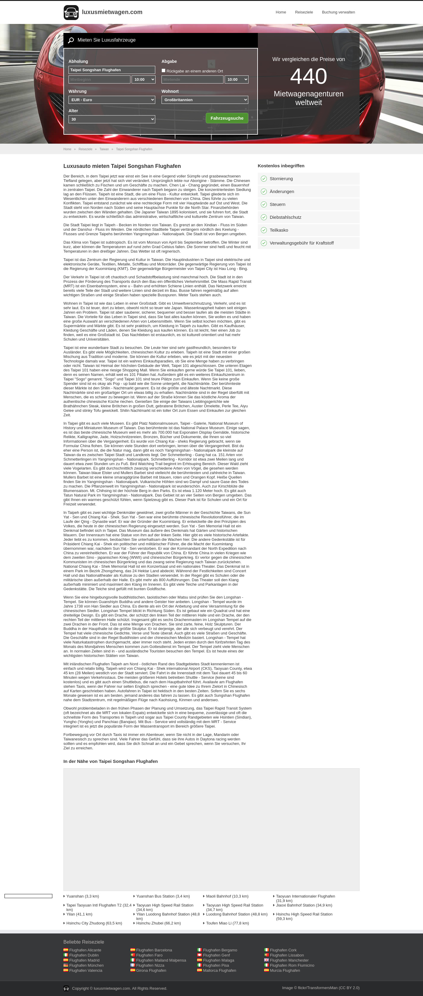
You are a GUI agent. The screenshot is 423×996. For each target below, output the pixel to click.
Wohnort (170, 91)
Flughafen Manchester (289, 960)
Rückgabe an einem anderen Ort (195, 71)
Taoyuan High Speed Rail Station (165, 905)
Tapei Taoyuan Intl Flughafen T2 (94, 905)
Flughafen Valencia (85, 970)
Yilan (70, 914)
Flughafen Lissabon (287, 955)
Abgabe (169, 61)
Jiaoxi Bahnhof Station (295, 905)
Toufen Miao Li (219, 923)
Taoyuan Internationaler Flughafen (305, 896)
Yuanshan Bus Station (155, 896)
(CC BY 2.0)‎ (349, 988)
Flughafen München (86, 965)
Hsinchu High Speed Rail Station (304, 914)
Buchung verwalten (338, 12)
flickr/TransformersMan (317, 988)
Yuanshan (75, 896)
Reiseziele (304, 12)
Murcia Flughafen (285, 970)
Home (281, 12)
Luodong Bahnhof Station (228, 914)
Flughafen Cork (283, 950)
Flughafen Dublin (84, 955)
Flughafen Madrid (84, 960)
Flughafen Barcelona (154, 950)
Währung (78, 91)
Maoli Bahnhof (218, 896)
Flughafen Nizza (150, 965)
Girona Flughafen (151, 970)
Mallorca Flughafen (219, 970)
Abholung (78, 61)
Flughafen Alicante (85, 950)
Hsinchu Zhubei (149, 923)
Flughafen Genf (216, 955)
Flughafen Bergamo (220, 950)
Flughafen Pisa (216, 965)
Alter (73, 110)
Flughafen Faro (149, 955)
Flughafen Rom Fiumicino (292, 965)
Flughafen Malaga (218, 960)
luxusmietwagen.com (112, 12)
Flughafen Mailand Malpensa (161, 960)
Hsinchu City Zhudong (85, 923)
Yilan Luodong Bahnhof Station (163, 914)
